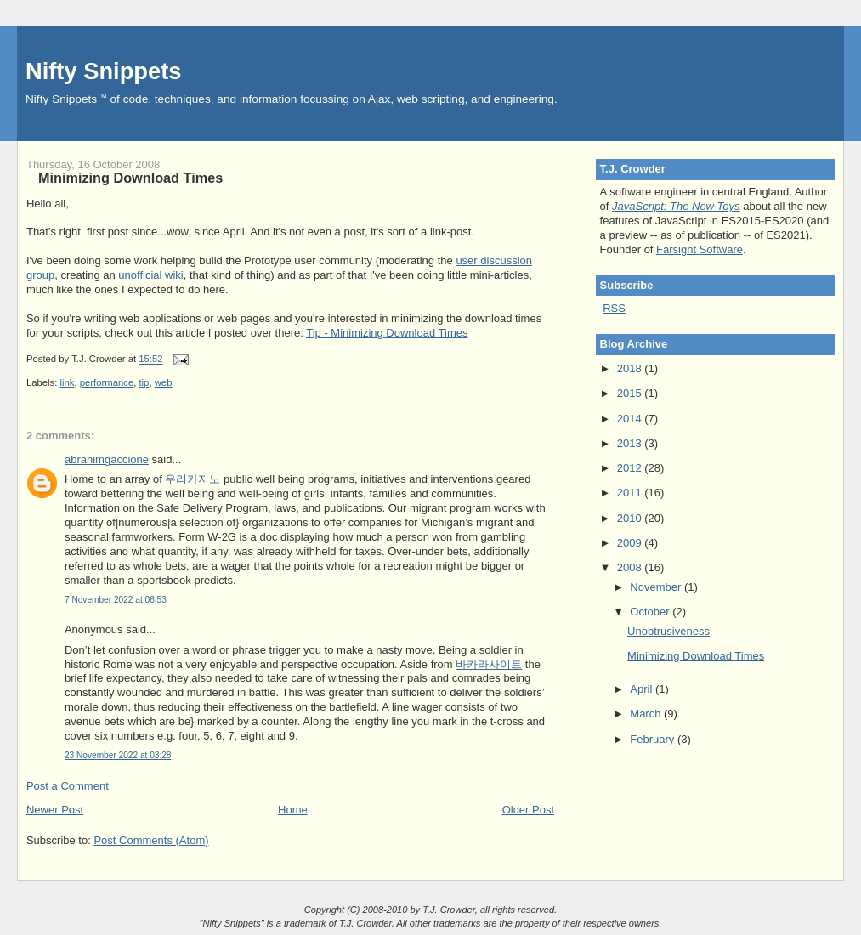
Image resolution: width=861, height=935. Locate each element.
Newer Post (54, 809)
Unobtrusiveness (668, 631)
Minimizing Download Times (130, 177)
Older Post (528, 809)
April (642, 689)
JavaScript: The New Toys (676, 206)
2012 (631, 468)
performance (106, 382)
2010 (631, 518)
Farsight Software (699, 249)
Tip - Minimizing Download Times (386, 332)
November (657, 587)
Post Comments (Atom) (150, 840)
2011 (631, 492)
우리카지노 (192, 479)
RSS (614, 308)
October (651, 611)
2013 (631, 443)
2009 (631, 542)
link (67, 382)
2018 (631, 368)
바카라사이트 (489, 664)
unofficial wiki (150, 275)
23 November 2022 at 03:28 (118, 755)
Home (293, 809)
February (653, 739)
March (647, 713)
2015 (631, 393)
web (164, 382)
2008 (631, 567)
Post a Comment (67, 785)
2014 (631, 418)
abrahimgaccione (107, 459)
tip (144, 382)
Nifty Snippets (103, 71)
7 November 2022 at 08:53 (116, 599)
